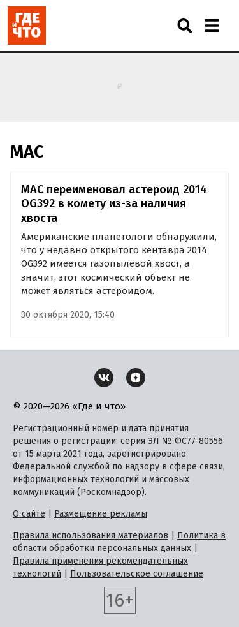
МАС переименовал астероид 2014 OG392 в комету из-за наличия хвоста (114, 203)
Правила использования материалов (90, 535)
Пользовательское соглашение (136, 573)
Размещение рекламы (100, 513)
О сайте (29, 513)
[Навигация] (211, 25)
